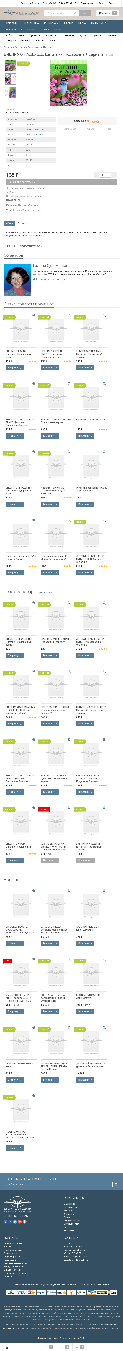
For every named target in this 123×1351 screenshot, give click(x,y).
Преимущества (31, 23)
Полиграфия (34, 47)
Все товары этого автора (50, 279)
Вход (101, 3)
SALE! (53, 40)
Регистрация (87, 3)
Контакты (59, 29)
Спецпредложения (13, 1250)
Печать (11, 192)
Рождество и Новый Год (16, 1273)
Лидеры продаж (12, 1256)
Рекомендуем (10, 1253)
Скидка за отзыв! (12, 1270)
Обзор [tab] (9, 223)
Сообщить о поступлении (22, 182)
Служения (111, 35)
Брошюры (34, 205)
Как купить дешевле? (14, 1266)
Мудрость (17, 210)
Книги (21, 35)
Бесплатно (25, 40)
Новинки (40, 40)
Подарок (26, 210)
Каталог (31, 29)
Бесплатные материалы (15, 1263)
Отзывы (45, 29)
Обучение (96, 35)
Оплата (82, 23)
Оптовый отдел (14, 29)
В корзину (15, 367)
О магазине (12, 23)
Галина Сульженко (34, 134)
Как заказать (51, 23)
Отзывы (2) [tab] (23, 223)
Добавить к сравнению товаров (23, 196)
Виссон (29, 140)
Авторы (10, 40)
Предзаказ (49, 860)
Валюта (113, 3)
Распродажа (10, 1260)
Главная (8, 47)
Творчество (51, 35)
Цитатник (36, 210)
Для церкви (68, 35)
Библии (9, 35)
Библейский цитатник (35, 129)
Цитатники (48, 47)
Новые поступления (14, 1243)
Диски (83, 35)
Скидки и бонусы (99, 23)
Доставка (68, 23)
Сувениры (35, 35)
